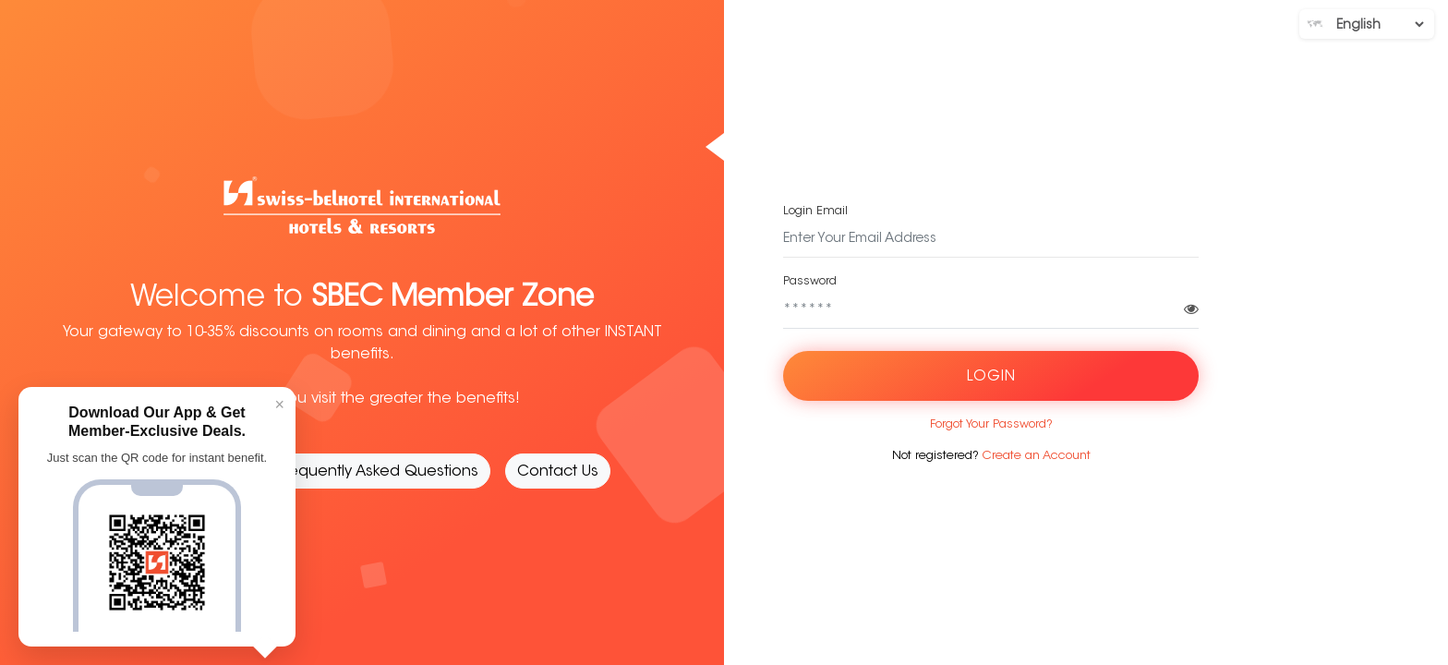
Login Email (815, 210)
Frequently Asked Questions (378, 470)
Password (810, 280)
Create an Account (1037, 455)
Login (991, 375)
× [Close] (279, 404)
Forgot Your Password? (991, 423)
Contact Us (557, 470)
